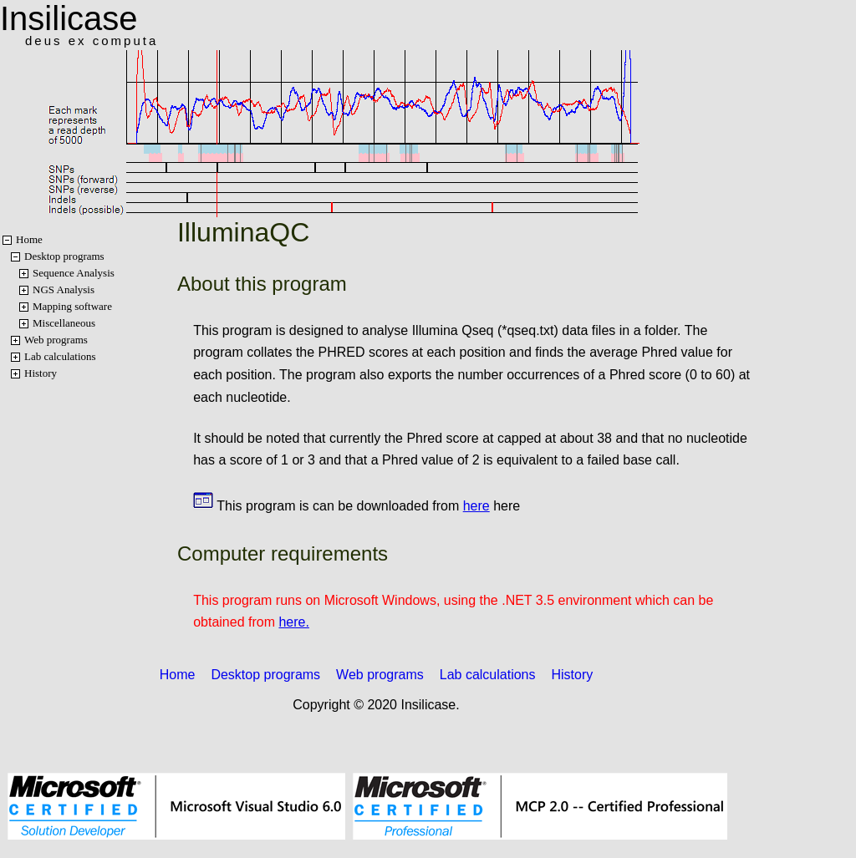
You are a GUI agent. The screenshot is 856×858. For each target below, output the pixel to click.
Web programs (56, 339)
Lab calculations (60, 356)
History (40, 373)
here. (293, 622)
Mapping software (72, 306)
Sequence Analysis (74, 273)
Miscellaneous (64, 323)
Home (29, 239)
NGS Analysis (63, 289)
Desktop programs (64, 256)
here (476, 506)
